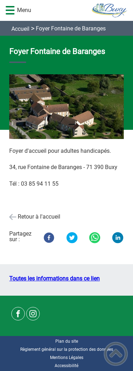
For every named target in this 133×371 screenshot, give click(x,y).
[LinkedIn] (118, 237)
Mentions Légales (66, 357)
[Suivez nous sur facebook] (18, 313)
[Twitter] (72, 237)
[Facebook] (49, 237)
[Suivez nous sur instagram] (33, 313)
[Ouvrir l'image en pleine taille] (66, 107)
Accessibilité (66, 365)
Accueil (20, 28)
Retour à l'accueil (39, 216)
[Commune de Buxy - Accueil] (77, 10)
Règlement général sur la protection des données (66, 349)
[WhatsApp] (95, 237)
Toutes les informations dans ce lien (54, 278)
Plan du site (66, 341)
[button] (10, 10)
